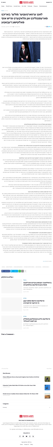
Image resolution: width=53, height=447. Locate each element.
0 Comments (17, 26)
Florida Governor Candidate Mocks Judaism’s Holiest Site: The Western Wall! (20, 393)
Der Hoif (24, 6)
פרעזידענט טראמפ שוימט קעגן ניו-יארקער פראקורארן (33, 302)
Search (48, 2)
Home (2, 6)
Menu (4, 2)
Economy (26, 407)
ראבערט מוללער (46, 266)
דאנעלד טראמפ (9, 266)
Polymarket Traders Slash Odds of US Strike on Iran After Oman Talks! (19, 385)
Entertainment (43, 6)
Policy (31, 444)
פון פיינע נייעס (38, 266)
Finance (36, 6)
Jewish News (17, 6)
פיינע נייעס (44, 261)
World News (9, 6)
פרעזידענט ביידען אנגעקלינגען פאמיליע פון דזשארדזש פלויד (36, 320)
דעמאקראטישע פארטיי (18, 266)
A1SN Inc (30, 442)
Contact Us (26, 444)
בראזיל (24, 280)
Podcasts (30, 6)
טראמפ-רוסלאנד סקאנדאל (29, 266)
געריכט (6, 10)
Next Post (49, 368)
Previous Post (5, 368)
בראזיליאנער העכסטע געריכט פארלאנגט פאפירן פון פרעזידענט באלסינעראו (37, 284)
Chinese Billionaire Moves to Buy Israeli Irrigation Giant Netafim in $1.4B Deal (21, 377)
